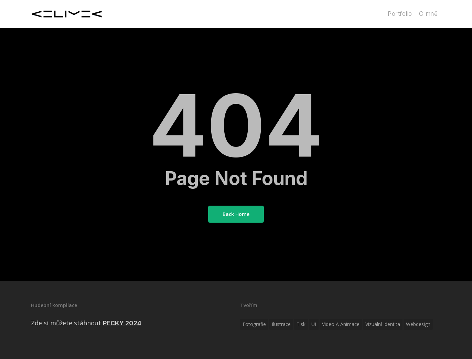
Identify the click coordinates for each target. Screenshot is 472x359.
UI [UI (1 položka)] (313, 324)
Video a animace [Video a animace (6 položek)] (341, 324)
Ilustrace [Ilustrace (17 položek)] (281, 324)
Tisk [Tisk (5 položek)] (301, 324)
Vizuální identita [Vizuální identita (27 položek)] (382, 324)
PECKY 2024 (122, 323)
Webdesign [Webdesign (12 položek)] (418, 324)
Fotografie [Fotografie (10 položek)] (254, 324)
